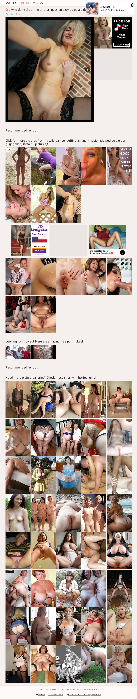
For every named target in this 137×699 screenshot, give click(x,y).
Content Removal (55, 694)
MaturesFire (18, 3)
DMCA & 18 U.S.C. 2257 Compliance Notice (83, 694)
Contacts (40, 694)
